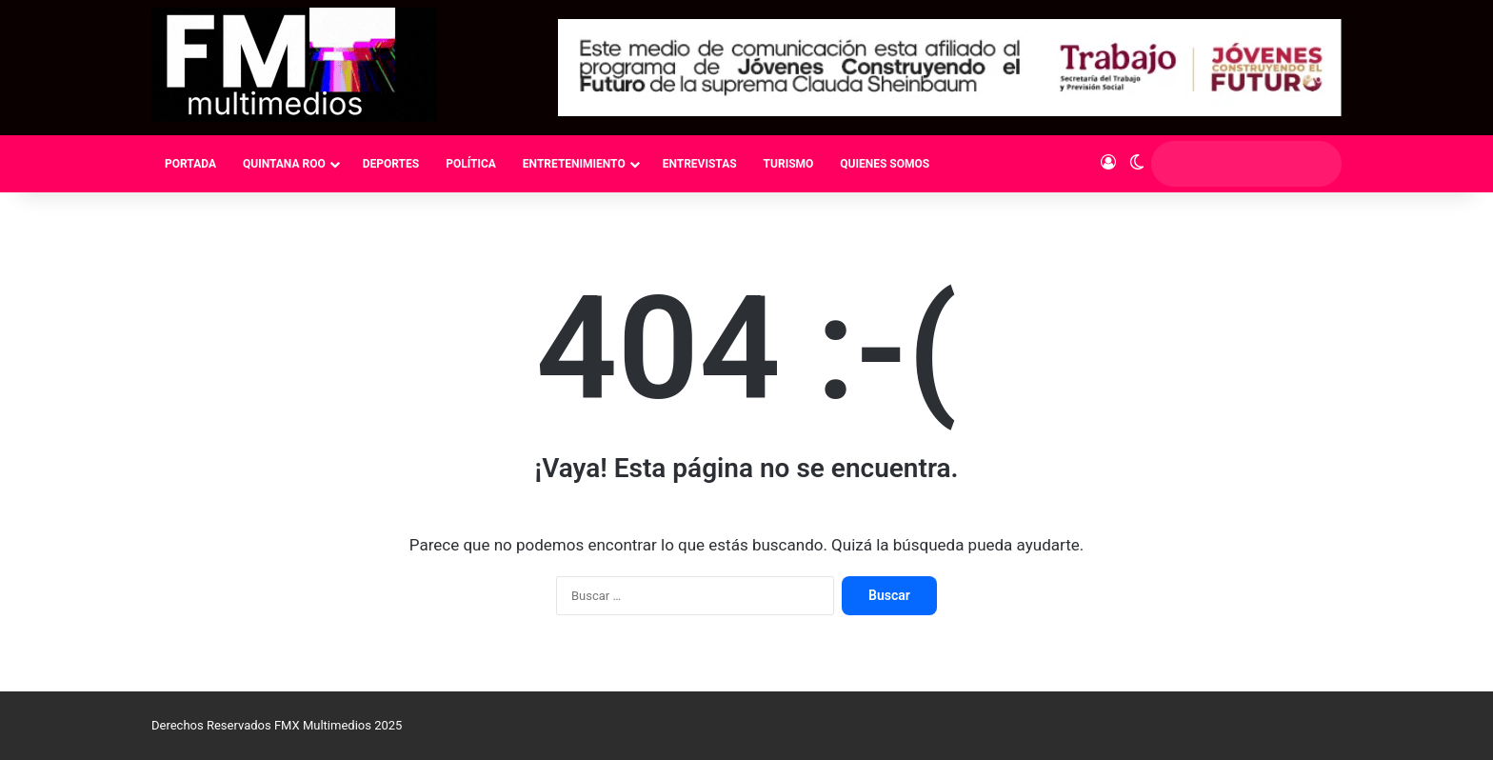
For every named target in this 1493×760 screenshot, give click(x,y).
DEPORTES (391, 163)
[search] (1228, 163)
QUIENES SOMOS (884, 163)
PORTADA (190, 163)
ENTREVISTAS (700, 163)
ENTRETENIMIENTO (574, 163)
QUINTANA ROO (284, 163)
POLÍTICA (471, 163)
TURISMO (789, 163)
